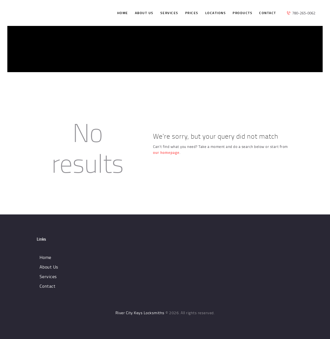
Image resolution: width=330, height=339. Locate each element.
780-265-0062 (303, 12)
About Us (49, 267)
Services (48, 276)
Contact (48, 286)
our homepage (166, 152)
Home (45, 257)
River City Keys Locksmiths (140, 312)
